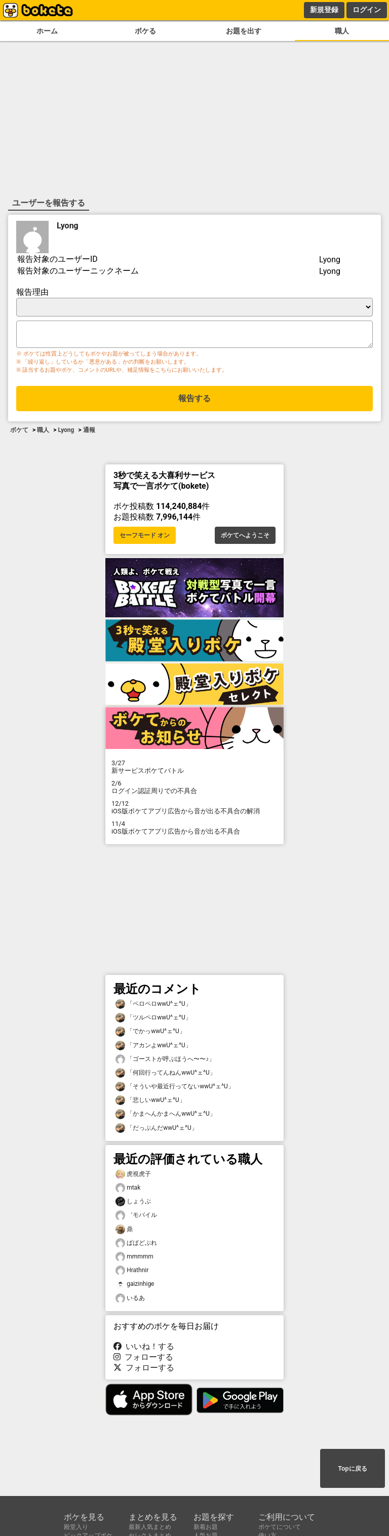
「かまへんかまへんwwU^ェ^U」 (165, 1116)
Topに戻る (352, 1469)
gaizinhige (134, 1286)
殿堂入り (76, 1526)
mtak (127, 1190)
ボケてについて (279, 1526)
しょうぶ (133, 1203)
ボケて (19, 433)
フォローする (143, 1359)
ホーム (47, 31)
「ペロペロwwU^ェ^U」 (153, 1006)
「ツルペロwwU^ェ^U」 (153, 1020)
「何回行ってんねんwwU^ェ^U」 (165, 1075)
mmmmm (134, 1259)
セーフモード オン (145, 537)
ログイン (367, 10)
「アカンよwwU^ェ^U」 (153, 1047)
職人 (342, 31)
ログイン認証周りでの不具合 (194, 789)
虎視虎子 (133, 1176)
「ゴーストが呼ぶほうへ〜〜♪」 (165, 1061)
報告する (194, 401)
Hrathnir (131, 1272)
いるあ (130, 1300)
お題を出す (243, 31)
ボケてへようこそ (245, 537)
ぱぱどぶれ (136, 1245)
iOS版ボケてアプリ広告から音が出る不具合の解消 (194, 809)
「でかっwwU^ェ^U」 (150, 1033)
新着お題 (205, 1526)
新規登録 (324, 10)
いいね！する (143, 1348)
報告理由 (32, 291)
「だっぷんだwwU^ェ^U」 (156, 1130)
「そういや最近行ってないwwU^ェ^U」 (174, 1088)
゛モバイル (136, 1217)
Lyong (68, 224)
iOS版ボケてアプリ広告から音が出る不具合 (194, 829)
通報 (89, 433)
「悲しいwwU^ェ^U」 (150, 1102)
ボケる (145, 31)
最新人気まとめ (150, 1526)
